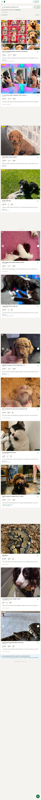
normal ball (4, 12)
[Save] (38, 52)
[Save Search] (38, 796)
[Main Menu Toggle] (2, 2)
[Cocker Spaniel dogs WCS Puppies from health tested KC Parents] (20, 246)
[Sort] (37, 15)
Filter (37, 7)
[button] (20, 79)
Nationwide (18, 9)
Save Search (4, 14)
